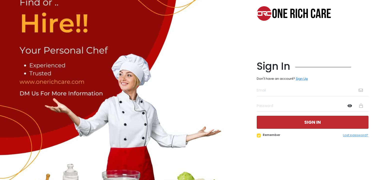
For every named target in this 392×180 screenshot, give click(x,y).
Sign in (312, 122)
